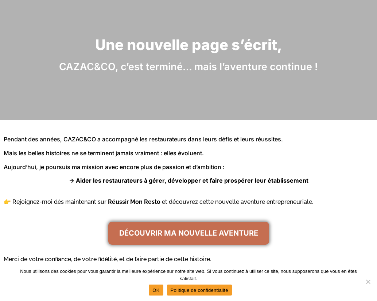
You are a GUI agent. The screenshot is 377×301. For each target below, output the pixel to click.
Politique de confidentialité (199, 290)
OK (155, 290)
